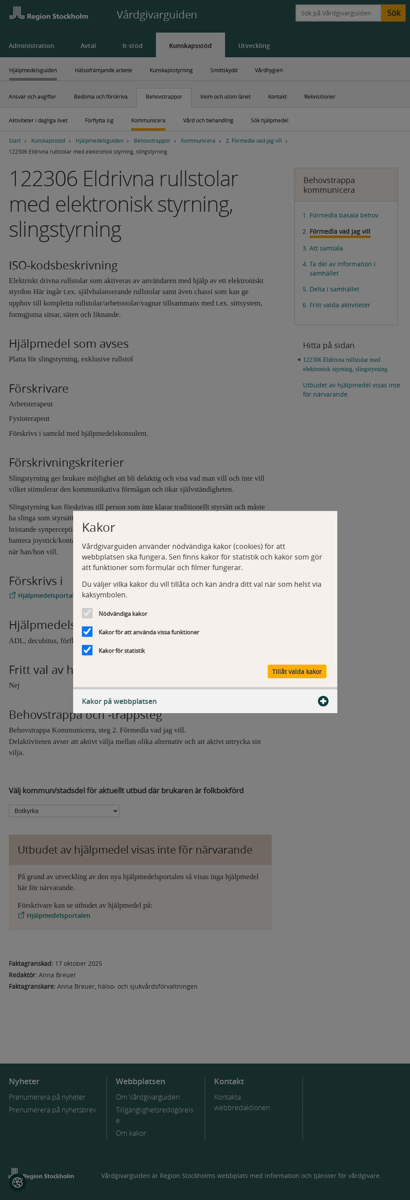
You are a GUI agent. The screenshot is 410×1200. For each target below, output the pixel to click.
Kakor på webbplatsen (205, 701)
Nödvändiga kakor (123, 614)
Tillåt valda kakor (297, 671)
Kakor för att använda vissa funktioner (149, 632)
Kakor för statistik (122, 651)
